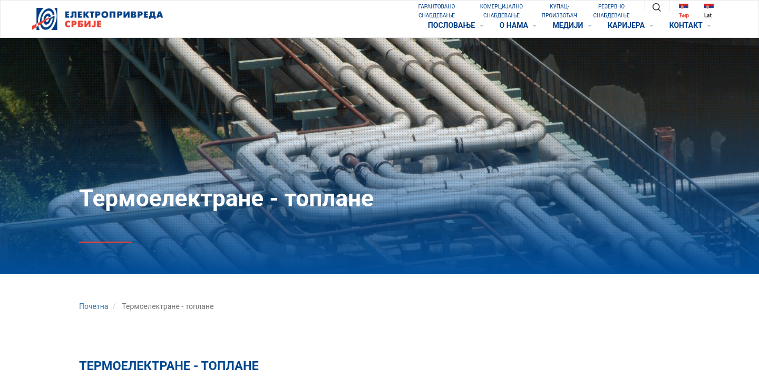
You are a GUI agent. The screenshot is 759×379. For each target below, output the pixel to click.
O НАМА (518, 25)
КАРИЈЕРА (631, 25)
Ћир (684, 11)
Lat (709, 11)
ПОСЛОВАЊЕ (456, 25)
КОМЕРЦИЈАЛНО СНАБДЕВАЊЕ (501, 11)
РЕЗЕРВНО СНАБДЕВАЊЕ (611, 11)
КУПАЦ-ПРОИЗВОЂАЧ (559, 11)
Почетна (93, 306)
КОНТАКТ (690, 25)
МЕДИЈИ (571, 25)
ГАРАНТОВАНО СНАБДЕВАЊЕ (437, 11)
